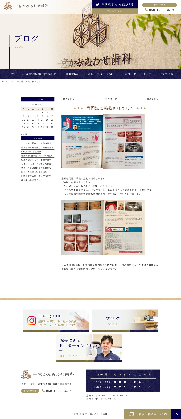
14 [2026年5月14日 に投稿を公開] (37, 119)
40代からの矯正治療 (31, 151)
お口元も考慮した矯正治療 (34, 171)
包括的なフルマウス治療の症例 (36, 159)
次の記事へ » (153, 99)
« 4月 (24, 134)
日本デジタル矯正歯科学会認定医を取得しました (45, 176)
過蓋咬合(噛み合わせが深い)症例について (41, 155)
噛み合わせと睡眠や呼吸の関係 (36, 167)
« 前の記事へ (67, 99)
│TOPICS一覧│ (110, 99)
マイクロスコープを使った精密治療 (38, 163)
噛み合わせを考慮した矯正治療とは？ (39, 147)
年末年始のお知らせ (31, 180)
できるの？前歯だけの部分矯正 (36, 143)
